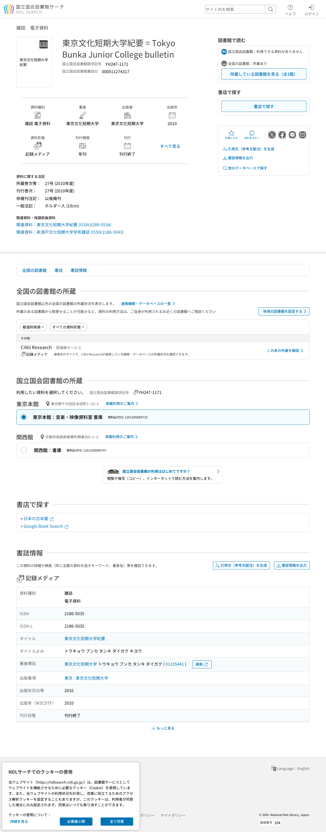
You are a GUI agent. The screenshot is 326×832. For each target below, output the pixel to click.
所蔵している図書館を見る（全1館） (264, 74)
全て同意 (117, 821)
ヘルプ (290, 9)
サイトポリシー (173, 815)
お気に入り (231, 135)
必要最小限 (76, 821)
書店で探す (264, 106)
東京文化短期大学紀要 (84, 638)
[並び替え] (33, 327)
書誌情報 (79, 270)
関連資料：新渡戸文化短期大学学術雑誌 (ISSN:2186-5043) (70, 232)
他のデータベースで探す (244, 168)
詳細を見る (19, 821)
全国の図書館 (34, 270)
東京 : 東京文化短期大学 (86, 678)
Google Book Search (46, 526)
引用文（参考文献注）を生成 (248, 149)
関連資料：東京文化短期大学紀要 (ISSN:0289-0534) (63, 224)
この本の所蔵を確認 (286, 351)
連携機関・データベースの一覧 (149, 303)
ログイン (312, 9)
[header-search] (240, 9)
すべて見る (170, 146)
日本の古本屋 (39, 518)
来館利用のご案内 (123, 404)
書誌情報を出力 (237, 158)
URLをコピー (252, 135)
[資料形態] (68, 327)
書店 (59, 270)
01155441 (175, 664)
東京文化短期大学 (80, 664)
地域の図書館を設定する (285, 311)
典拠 (202, 664)
